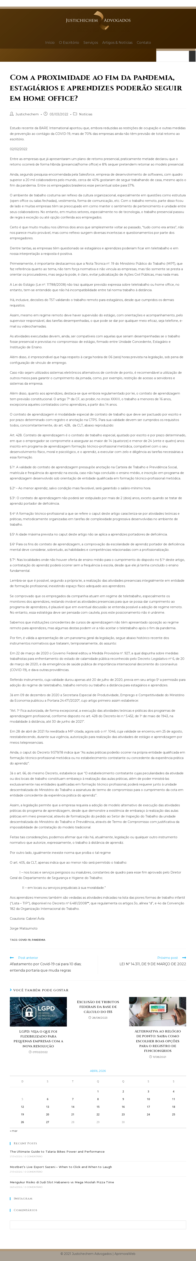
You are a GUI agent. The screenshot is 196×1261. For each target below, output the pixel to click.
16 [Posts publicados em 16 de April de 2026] (123, 1107)
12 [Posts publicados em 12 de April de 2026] (22, 1107)
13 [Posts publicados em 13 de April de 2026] (47, 1107)
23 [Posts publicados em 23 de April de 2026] (123, 1114)
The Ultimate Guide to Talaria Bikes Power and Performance (57, 1151)
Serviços (90, 43)
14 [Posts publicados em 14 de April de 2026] (72, 1107)
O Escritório (69, 43)
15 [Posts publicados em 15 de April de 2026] (98, 1107)
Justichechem (27, 114)
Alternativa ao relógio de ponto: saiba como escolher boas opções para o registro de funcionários (158, 1041)
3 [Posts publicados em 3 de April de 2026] (148, 1091)
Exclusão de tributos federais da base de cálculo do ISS (98, 1007)
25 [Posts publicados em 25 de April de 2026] (173, 1114)
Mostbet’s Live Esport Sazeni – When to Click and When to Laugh (61, 1167)
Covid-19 (25, 939)
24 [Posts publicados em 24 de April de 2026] (148, 1114)
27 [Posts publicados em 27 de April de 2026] (47, 1122)
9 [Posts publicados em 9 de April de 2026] (123, 1099)
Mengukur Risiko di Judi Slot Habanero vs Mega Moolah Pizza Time (62, 1182)
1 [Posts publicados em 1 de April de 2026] (98, 1091)
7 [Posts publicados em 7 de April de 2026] (73, 1099)
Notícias (85, 114)
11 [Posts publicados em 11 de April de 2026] (173, 1099)
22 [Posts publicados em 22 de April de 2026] (98, 1114)
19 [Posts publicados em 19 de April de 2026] (22, 1114)
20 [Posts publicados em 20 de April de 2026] (47, 1114)
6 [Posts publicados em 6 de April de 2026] (47, 1099)
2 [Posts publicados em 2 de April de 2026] (123, 1091)
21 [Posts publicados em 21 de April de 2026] (72, 1114)
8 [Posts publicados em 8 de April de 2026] (98, 1099)
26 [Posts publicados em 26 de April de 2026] (22, 1122)
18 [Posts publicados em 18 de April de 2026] (173, 1107)
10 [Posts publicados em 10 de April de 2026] (148, 1099)
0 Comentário (33, 1156)
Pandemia (38, 939)
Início (50, 43)
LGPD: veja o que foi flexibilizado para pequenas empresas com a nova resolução (38, 1039)
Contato (144, 43)
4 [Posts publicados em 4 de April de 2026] (173, 1091)
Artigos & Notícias (117, 43)
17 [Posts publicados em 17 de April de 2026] (148, 1107)
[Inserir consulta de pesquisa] (98, 1224)
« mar (13, 1130)
